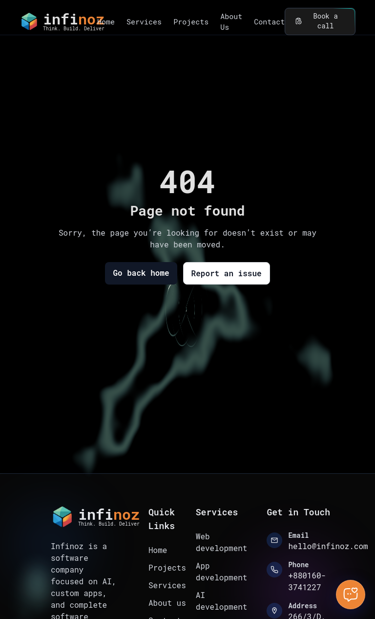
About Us (231, 21)
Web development (222, 542)
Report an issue (226, 273)
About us (167, 602)
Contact (269, 21)
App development (222, 571)
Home (106, 21)
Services (144, 21)
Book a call (320, 21)
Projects (190, 21)
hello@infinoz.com (328, 546)
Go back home (141, 272)
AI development (222, 601)
